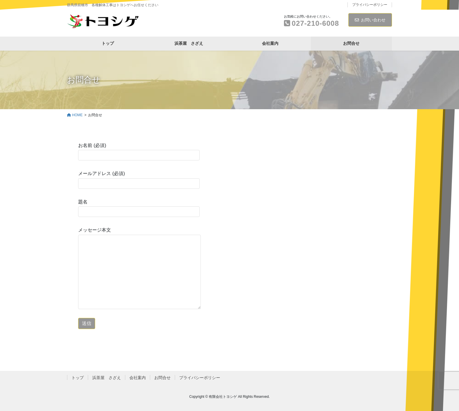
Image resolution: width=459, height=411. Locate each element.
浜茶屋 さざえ (106, 377)
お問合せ (162, 377)
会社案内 (137, 377)
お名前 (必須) (139, 151)
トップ (77, 377)
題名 (139, 208)
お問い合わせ (370, 20)
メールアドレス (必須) (139, 180)
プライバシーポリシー (369, 5)
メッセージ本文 (139, 268)
